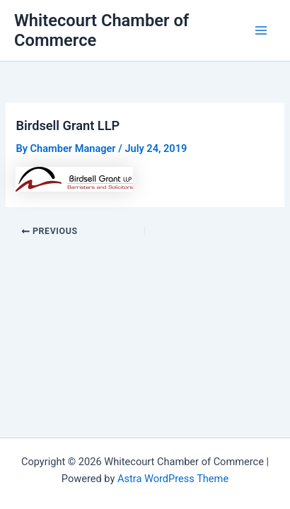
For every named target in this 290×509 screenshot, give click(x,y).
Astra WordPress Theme (172, 478)
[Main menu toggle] (261, 30)
